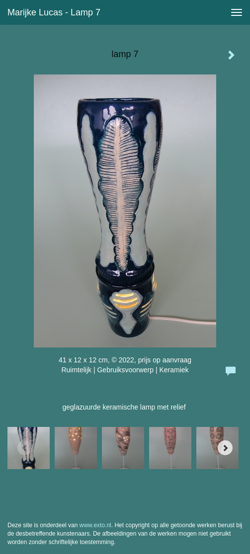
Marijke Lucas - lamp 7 (53, 12)
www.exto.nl (95, 525)
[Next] (225, 447)
